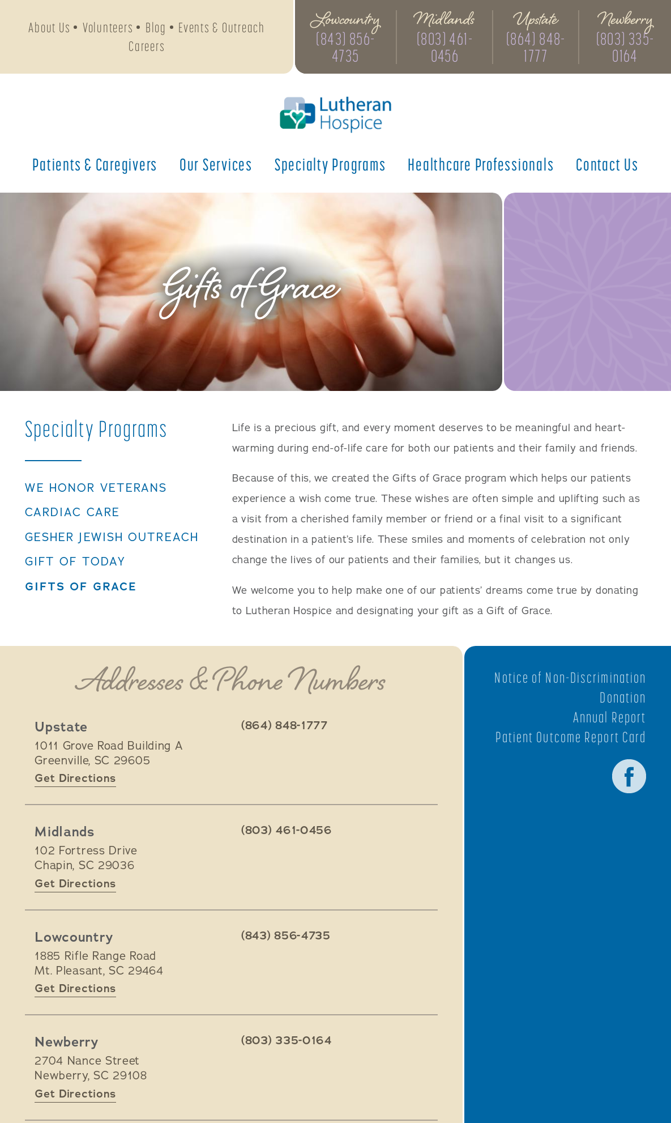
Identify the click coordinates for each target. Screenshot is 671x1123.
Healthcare (481, 164)
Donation (623, 697)
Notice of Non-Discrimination (570, 677)
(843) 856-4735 (345, 47)
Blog (156, 27)
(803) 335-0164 (625, 47)
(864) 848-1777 (536, 47)
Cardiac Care (72, 512)
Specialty (330, 164)
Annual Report (609, 717)
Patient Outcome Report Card (571, 737)
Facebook (629, 776)
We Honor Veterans (96, 488)
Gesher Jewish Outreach (112, 537)
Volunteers (108, 27)
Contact (607, 164)
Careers (147, 46)
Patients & (94, 164)
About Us (49, 27)
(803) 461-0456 (445, 47)
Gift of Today (75, 562)
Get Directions (75, 778)
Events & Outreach (221, 27)
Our (216, 164)
